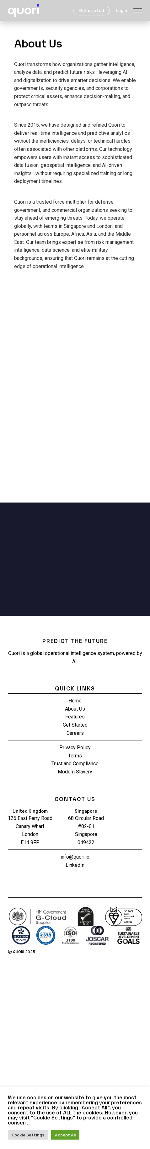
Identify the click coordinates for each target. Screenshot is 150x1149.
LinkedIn (75, 865)
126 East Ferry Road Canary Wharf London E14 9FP (30, 830)
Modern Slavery (75, 772)
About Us (75, 709)
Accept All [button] (65, 1134)
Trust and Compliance (75, 764)
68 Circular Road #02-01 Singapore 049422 (86, 830)
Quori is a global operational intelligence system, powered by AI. (75, 657)
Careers (75, 733)
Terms (75, 756)
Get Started (75, 725)
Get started (91, 10)
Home (75, 701)
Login (121, 10)
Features (75, 717)
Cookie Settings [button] (28, 1134)
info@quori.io (75, 857)
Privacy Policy (75, 747)
